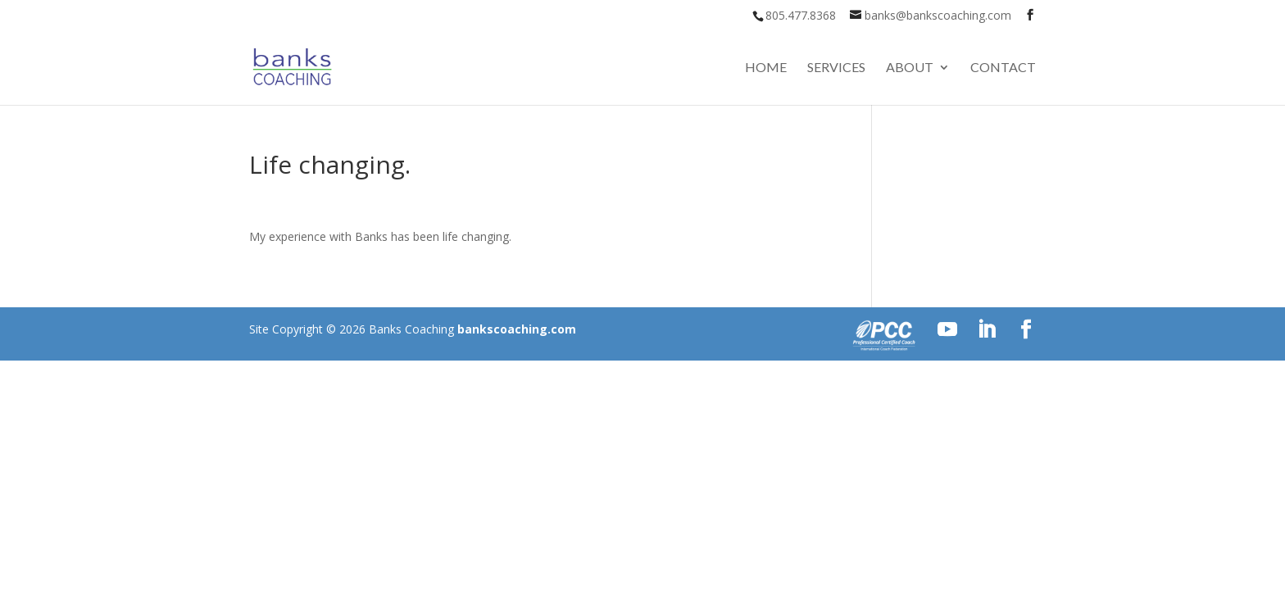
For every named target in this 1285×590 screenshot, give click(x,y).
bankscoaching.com (516, 329)
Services (836, 68)
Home (766, 68)
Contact (1003, 68)
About (909, 68)
